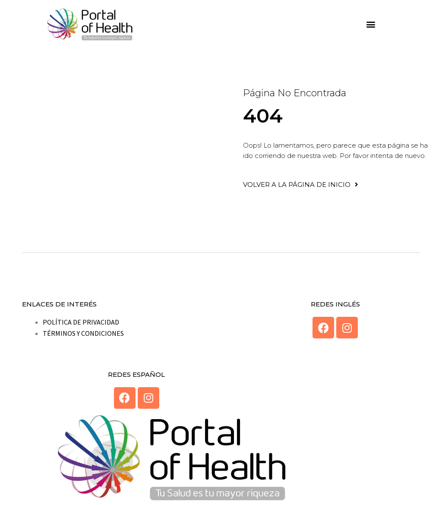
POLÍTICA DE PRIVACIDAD (81, 322)
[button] (371, 24)
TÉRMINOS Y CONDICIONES (83, 333)
